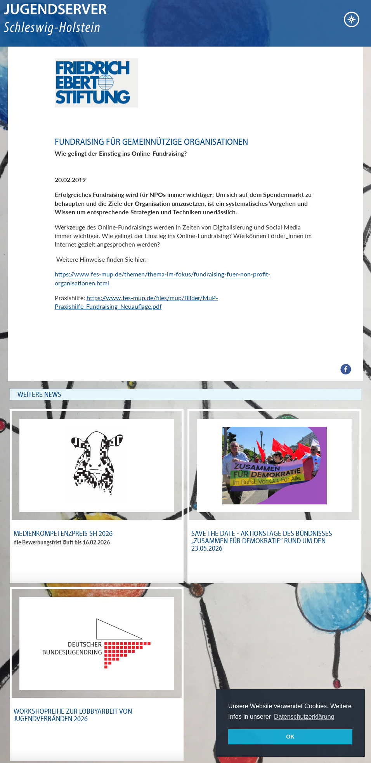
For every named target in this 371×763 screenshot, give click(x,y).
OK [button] (290, 736)
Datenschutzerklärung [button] (304, 716)
